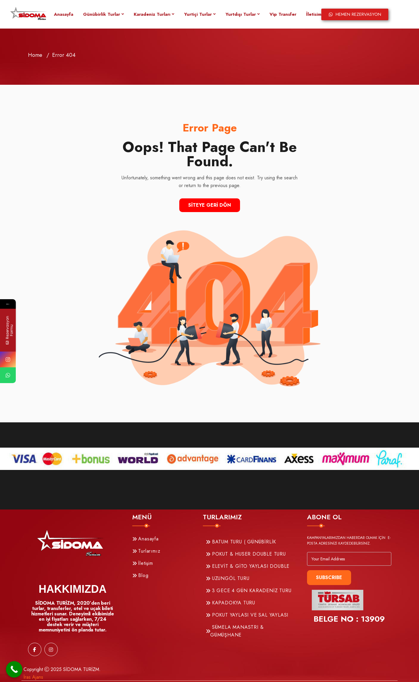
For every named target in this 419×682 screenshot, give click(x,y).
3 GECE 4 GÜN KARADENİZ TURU (248, 590)
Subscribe (329, 577)
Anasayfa (63, 14)
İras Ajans (33, 677)
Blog (140, 575)
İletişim (142, 563)
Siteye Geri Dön (209, 205)
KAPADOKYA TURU (230, 602)
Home (35, 55)
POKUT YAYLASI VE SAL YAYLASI (247, 615)
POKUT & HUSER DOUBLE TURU (246, 554)
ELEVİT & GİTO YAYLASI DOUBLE (247, 566)
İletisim (313, 14)
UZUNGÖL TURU (227, 578)
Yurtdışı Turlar (240, 14)
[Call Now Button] (14, 669)
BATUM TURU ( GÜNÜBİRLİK (241, 541)
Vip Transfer (283, 14)
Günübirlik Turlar (101, 14)
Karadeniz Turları (152, 14)
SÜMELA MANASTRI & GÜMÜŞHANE (235, 631)
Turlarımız (146, 551)
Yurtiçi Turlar (198, 14)
